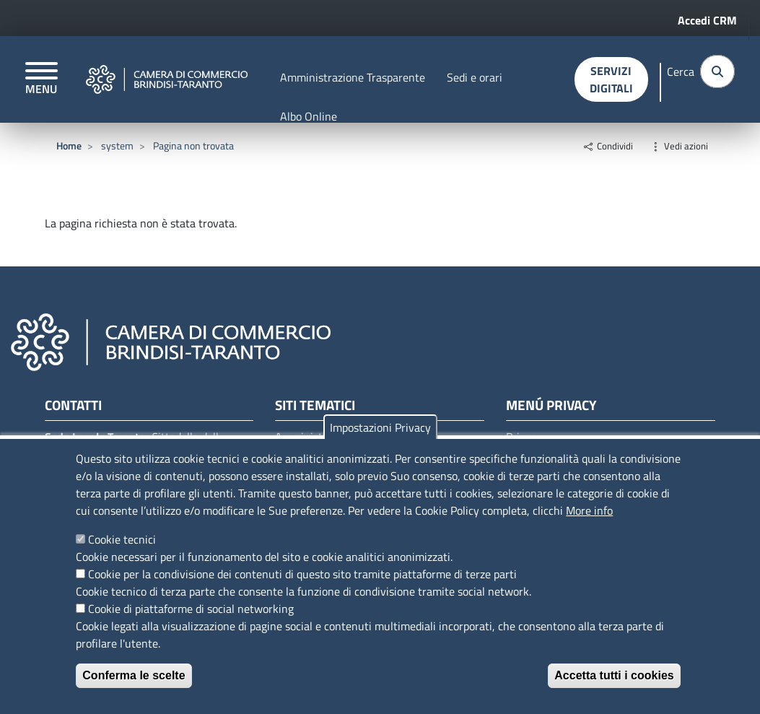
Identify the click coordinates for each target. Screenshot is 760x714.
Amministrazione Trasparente (352, 77)
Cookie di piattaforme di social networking (191, 608)
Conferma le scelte (133, 675)
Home (69, 145)
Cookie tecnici (122, 539)
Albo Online (308, 116)
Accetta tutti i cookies (613, 675)
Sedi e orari (474, 77)
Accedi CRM (707, 20)
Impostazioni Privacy (380, 427)
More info (589, 510)
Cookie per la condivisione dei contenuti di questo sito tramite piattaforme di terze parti (302, 574)
